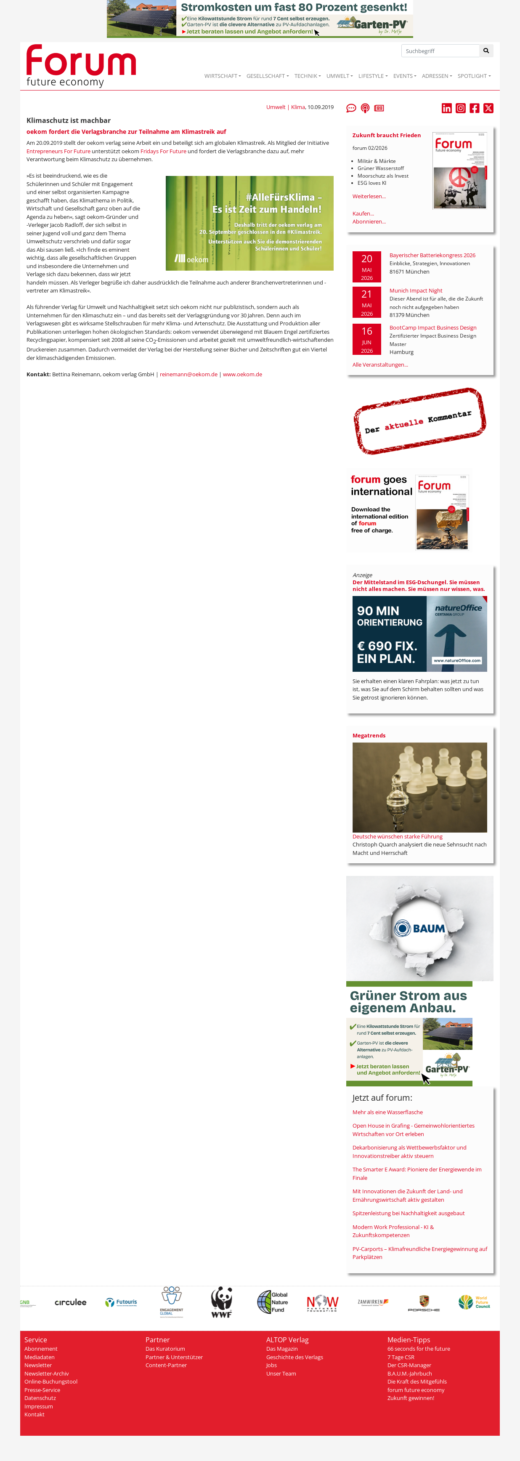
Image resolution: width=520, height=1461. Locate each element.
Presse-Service (42, 1390)
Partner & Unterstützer (174, 1357)
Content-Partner (166, 1365)
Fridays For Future (163, 151)
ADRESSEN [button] (435, 76)
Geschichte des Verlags (294, 1357)
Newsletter (38, 1365)
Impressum (38, 1406)
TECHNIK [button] (305, 76)
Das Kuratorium (165, 1348)
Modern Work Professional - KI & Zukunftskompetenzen (393, 1231)
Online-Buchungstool (50, 1381)
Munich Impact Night (416, 290)
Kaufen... (363, 213)
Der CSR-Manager (409, 1365)
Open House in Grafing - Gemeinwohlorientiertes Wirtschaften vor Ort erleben (414, 1130)
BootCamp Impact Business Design (433, 327)
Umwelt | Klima (285, 107)
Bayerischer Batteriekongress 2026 (432, 255)
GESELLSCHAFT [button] (266, 76)
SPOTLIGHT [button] (472, 76)
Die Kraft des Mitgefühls (417, 1381)
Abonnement (41, 1348)
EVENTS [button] (403, 76)
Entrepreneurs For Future (58, 151)
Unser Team (281, 1373)
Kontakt (34, 1414)
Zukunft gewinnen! (410, 1398)
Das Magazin (282, 1348)
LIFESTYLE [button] (371, 76)
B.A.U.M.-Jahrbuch (409, 1373)
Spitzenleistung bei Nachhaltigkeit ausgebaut (409, 1213)
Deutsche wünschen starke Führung (398, 836)
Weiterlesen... (369, 196)
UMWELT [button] (337, 76)
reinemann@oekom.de (189, 374)
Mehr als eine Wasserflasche (388, 1112)
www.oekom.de (242, 374)
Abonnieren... (369, 221)
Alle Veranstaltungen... (380, 364)
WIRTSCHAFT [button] (220, 76)
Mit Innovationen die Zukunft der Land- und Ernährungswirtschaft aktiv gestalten (408, 1195)
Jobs (271, 1365)
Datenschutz (40, 1398)
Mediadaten (39, 1357)
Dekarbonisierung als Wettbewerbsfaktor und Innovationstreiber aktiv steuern (410, 1152)
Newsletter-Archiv (46, 1373)
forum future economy (416, 1390)
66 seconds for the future (418, 1348)
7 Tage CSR (400, 1357)
